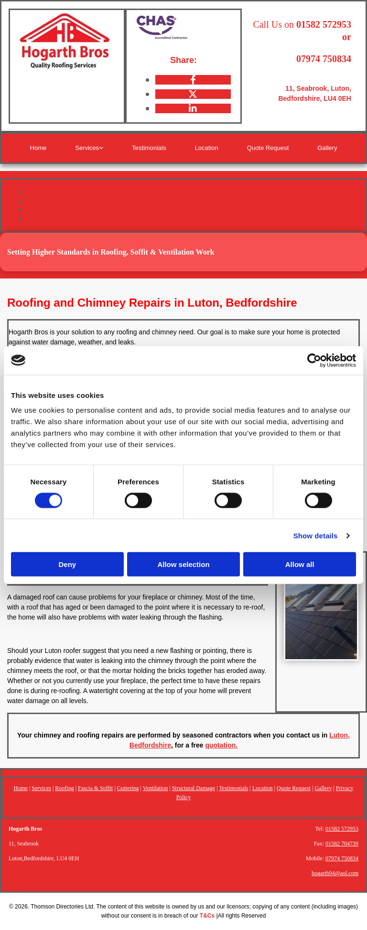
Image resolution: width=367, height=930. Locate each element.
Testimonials (149, 147)
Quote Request (268, 147)
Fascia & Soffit (95, 788)
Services (87, 147)
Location (206, 147)
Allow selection (183, 564)
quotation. (221, 745)
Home (38, 147)
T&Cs (207, 915)
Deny (67, 564)
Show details (315, 535)
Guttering (128, 788)
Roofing (64, 788)
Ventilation (155, 788)
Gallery (327, 147)
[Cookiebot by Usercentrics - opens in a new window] (314, 360)
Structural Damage (193, 788)
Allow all (299, 564)
